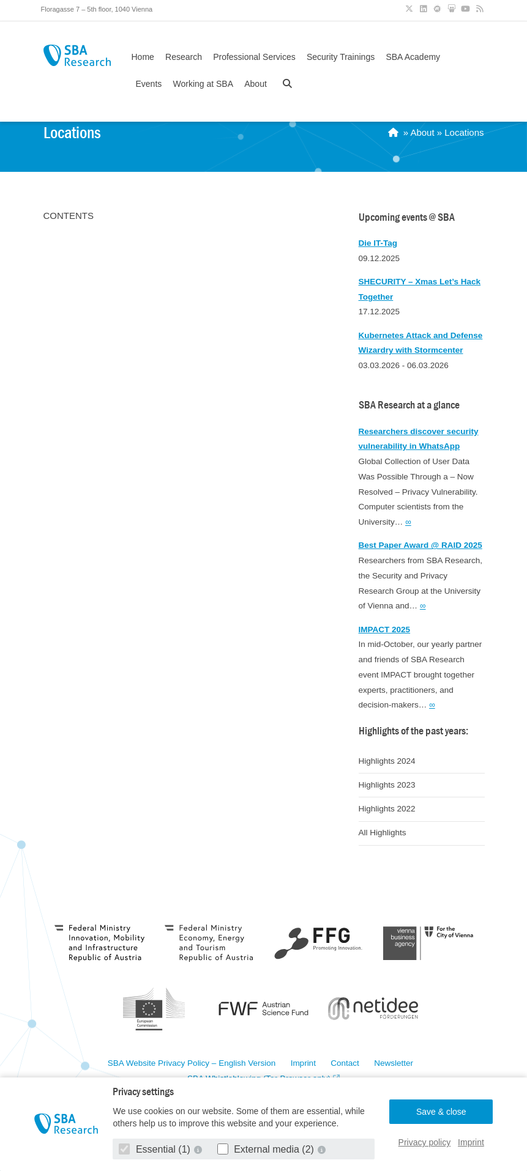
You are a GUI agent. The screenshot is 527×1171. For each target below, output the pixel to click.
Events (149, 83)
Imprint (471, 1142)
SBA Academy (413, 57)
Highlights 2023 (387, 784)
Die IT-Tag (378, 243)
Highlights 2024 (387, 761)
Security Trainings (341, 57)
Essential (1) (156, 1149)
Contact (345, 1063)
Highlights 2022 (387, 808)
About (255, 83)
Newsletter (393, 1063)
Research (183, 57)
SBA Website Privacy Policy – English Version (191, 1063)
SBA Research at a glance (409, 405)
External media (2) (267, 1149)
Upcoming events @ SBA (407, 217)
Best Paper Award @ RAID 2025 (420, 545)
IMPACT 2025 (385, 629)
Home (143, 57)
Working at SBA (203, 83)
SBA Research (77, 55)
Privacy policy (424, 1142)
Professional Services (254, 57)
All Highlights (382, 832)
